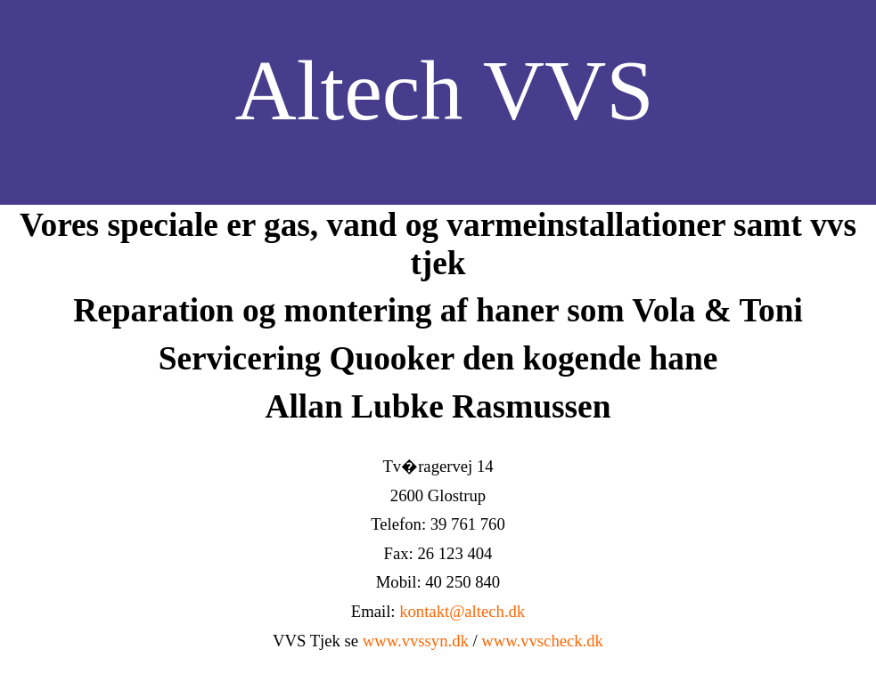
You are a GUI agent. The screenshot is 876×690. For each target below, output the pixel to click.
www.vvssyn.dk (416, 640)
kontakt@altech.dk (462, 611)
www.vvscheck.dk (542, 640)
